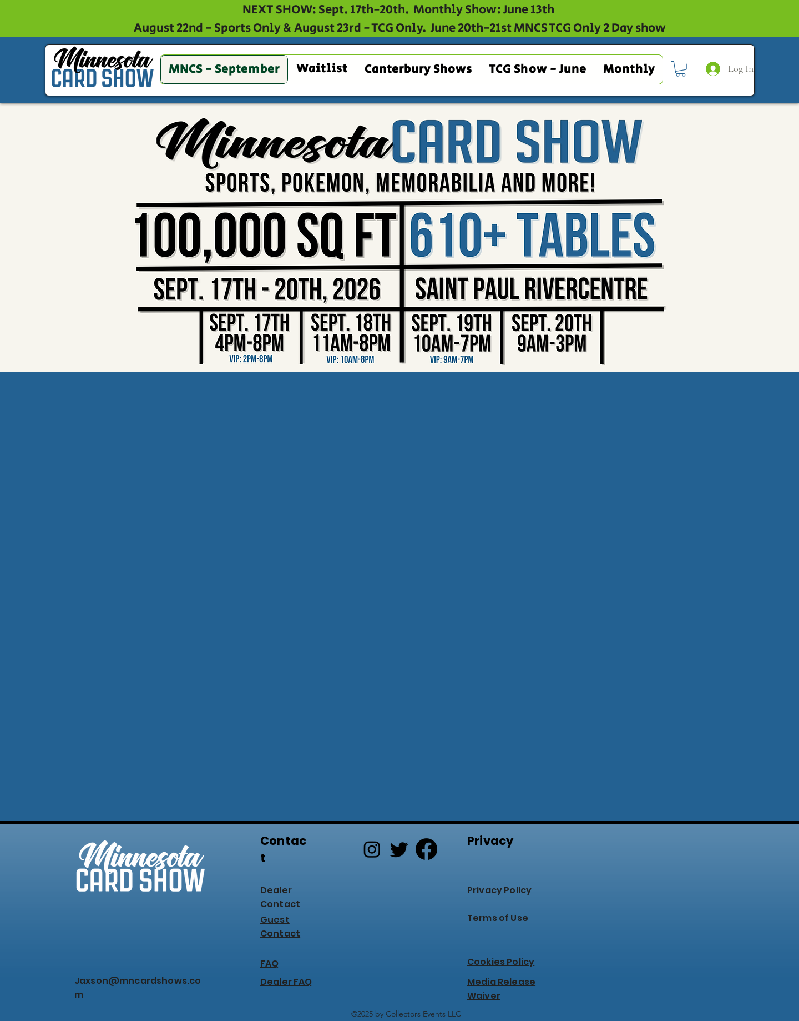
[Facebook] (426, 849)
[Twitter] (399, 849)
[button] (680, 69)
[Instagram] (372, 849)
